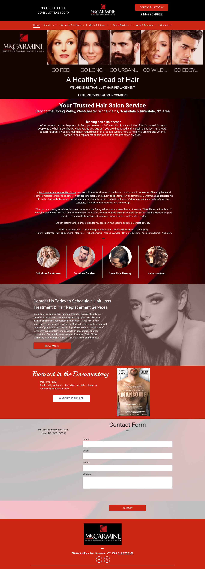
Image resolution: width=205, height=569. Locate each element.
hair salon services (78, 209)
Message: (87, 474)
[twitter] (107, 559)
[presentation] (105, 496)
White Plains (90, 334)
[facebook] (99, 559)
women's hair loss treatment (136, 199)
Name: (86, 439)
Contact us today (141, 223)
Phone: (86, 462)
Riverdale (78, 334)
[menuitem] (37, 25)
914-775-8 (148, 14)
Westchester (50, 337)
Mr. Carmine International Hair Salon (57, 192)
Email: (86, 450)
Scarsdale (38, 337)
